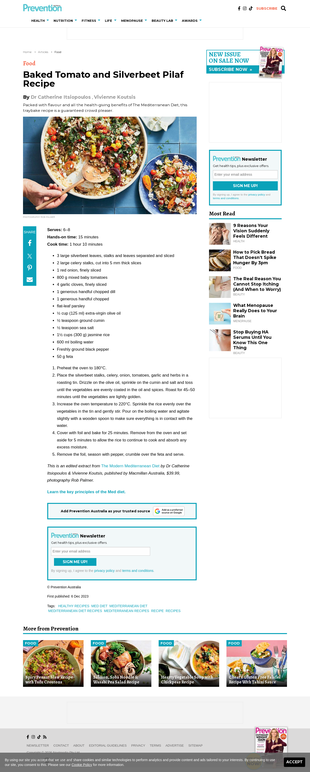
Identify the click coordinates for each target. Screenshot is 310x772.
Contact (61, 745)
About (79, 745)
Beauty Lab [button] (162, 21)
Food (57, 52)
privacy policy (104, 571)
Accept (294, 762)
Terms (155, 745)
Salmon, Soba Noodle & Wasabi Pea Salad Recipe (116, 680)
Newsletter (38, 745)
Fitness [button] (89, 21)
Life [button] (108, 21)
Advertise (174, 745)
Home (27, 52)
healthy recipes (73, 606)
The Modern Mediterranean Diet (130, 466)
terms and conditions (137, 571)
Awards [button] (190, 21)
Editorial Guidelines (108, 745)
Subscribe (266, 8)
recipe (157, 611)
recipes (173, 611)
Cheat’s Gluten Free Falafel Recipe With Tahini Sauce (254, 680)
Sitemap (195, 745)
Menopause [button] (132, 21)
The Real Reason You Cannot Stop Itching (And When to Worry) (257, 284)
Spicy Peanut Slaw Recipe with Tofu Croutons (49, 680)
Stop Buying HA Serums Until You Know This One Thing (252, 339)
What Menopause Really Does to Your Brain (255, 310)
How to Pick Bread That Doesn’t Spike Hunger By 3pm (254, 257)
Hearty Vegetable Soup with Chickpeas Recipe (187, 680)
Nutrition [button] (63, 21)
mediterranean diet (128, 606)
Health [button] (38, 21)
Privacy (138, 745)
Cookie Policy (82, 765)
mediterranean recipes (126, 611)
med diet (99, 606)
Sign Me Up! (75, 562)
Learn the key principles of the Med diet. (86, 492)
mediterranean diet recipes (75, 611)
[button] (48, 21)
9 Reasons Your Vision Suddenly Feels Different (251, 231)
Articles (43, 52)
